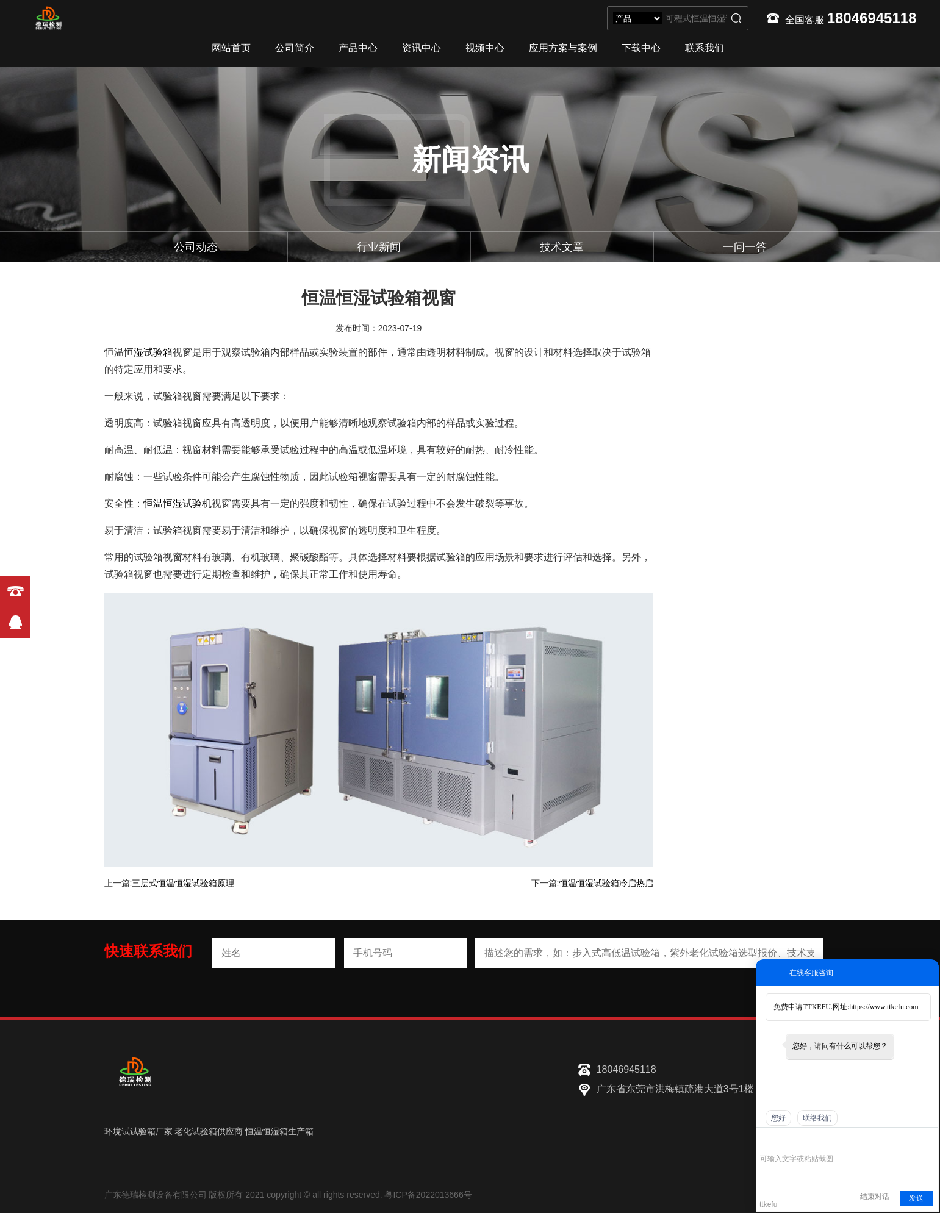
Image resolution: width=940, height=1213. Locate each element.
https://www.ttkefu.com (883, 1007)
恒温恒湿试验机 (177, 503)
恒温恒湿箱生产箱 (279, 1131)
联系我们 (704, 48)
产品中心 (358, 48)
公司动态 (196, 247)
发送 (916, 1198)
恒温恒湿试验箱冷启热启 (606, 883)
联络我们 (817, 1118)
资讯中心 (421, 48)
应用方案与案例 (563, 48)
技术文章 (562, 247)
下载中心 (641, 48)
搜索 (736, 18)
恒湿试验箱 (148, 352)
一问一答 (745, 247)
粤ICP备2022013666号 (428, 1195)
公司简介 (294, 48)
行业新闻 (379, 247)
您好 (778, 1118)
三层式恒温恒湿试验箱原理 (183, 883)
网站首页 (231, 48)
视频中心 (484, 48)
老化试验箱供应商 (208, 1131)
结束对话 (874, 1196)
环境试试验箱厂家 (138, 1131)
